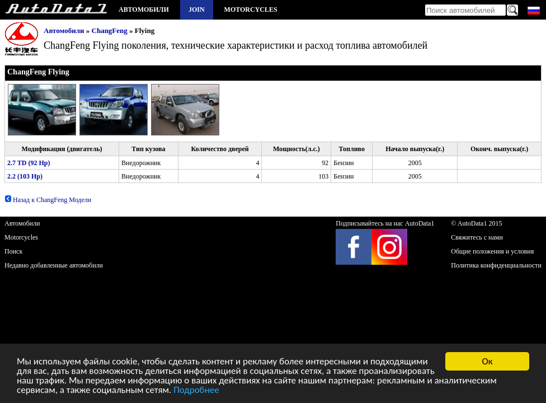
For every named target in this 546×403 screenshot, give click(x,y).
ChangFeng (110, 30)
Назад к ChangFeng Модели (47, 200)
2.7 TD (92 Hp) (28, 163)
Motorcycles (250, 9)
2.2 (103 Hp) (25, 176)
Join (197, 9)
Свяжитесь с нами (477, 237)
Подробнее (196, 391)
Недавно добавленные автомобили (53, 265)
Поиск (13, 251)
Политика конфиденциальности (496, 265)
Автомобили (144, 9)
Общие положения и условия (492, 251)
